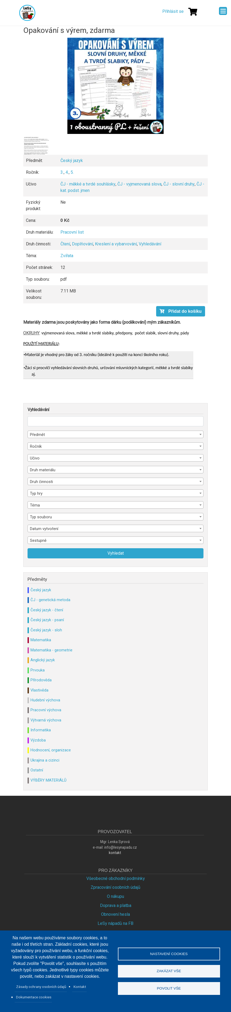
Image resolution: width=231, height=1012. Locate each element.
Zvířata (66, 255)
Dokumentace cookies (33, 997)
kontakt (115, 853)
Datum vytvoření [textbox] (44, 528)
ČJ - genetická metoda (50, 599)
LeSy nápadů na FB (115, 923)
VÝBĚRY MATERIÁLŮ (48, 780)
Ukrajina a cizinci (44, 760)
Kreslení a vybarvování (116, 243)
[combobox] (115, 434)
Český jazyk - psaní (47, 619)
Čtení (65, 243)
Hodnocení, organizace (50, 750)
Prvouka (37, 670)
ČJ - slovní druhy (179, 184)
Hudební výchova (45, 700)
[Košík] (192, 12)
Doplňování (82, 243)
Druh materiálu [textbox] (42, 470)
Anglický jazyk (42, 660)
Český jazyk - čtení (46, 610)
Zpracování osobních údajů (115, 887)
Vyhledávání (150, 243)
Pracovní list (72, 232)
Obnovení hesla (115, 914)
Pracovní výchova (45, 710)
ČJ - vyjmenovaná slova (139, 184)
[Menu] (223, 11)
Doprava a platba (115, 905)
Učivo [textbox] (35, 458)
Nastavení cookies (169, 954)
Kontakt (80, 986)
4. (67, 172)
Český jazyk (71, 160)
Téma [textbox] (35, 505)
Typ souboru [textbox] (41, 517)
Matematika (40, 640)
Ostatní (36, 770)
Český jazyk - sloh (46, 630)
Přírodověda (41, 680)
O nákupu (115, 896)
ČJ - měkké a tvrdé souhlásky (88, 184)
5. (72, 172)
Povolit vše (169, 988)
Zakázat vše (169, 971)
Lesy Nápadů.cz (27, 13)
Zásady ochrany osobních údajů (41, 986)
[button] (115, 86)
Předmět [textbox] (37, 434)
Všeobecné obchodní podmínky (115, 878)
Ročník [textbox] (36, 446)
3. (62, 172)
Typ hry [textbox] (36, 493)
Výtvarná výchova (45, 720)
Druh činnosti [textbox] (41, 481)
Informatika (40, 730)
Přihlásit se (173, 11)
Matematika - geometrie (51, 650)
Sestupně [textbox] (38, 540)
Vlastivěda (39, 690)
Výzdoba (38, 740)
